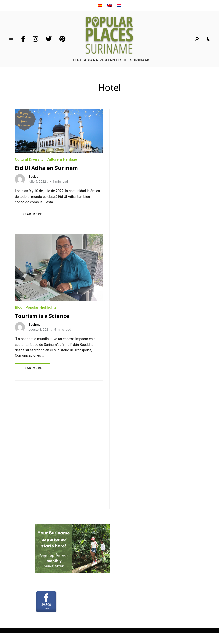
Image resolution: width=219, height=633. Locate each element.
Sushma (135, 199)
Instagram (35, 39)
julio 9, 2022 (37, 181)
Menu (11, 39)
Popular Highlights (141, 181)
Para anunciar (109, 505)
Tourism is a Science (143, 190)
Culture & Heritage (61, 159)
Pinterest (62, 39)
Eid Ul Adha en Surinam (46, 167)
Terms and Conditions (109, 519)
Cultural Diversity (29, 159)
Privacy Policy (109, 527)
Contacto (109, 512)
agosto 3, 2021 (140, 204)
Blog (119, 181)
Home (109, 490)
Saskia (33, 176)
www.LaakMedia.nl (117, 600)
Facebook (23, 39)
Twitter (49, 39)
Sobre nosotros (109, 498)
